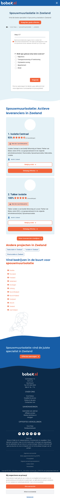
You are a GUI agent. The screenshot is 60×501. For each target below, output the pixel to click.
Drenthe (11, 270)
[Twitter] (23, 434)
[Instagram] (39, 434)
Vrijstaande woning (24, 62)
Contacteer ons (30, 402)
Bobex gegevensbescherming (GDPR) (30, 456)
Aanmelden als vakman (30, 411)
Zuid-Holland (12, 310)
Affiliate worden (30, 413)
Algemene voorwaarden (30, 453)
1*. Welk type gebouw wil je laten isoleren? (29, 54)
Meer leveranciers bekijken (30, 238)
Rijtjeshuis (21, 57)
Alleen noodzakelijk (30, 491)
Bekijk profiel (30, 164)
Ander (19, 68)
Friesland (11, 278)
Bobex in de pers (30, 400)
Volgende (35, 80)
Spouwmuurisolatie (25, 27)
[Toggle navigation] (57, 3)
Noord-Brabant (13, 292)
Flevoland (12, 274)
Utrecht (11, 303)
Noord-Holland (13, 296)
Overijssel (12, 299)
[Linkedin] (35, 434)
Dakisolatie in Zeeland (14, 250)
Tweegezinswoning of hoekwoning (29, 59)
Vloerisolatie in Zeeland (15, 254)
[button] (57, 3)
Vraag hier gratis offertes (30, 22)
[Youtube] (27, 434)
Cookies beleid (30, 464)
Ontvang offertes (30, 171)
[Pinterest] (31, 434)
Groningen (12, 285)
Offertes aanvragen (30, 356)
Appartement (22, 65)
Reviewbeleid (30, 466)
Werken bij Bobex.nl (30, 415)
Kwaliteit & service (30, 398)
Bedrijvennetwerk (30, 428)
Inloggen (30, 417)
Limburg (11, 288)
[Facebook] (19, 434)
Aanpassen (30, 497)
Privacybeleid (30, 458)
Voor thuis (13, 27)
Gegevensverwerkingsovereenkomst (30, 461)
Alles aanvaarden (30, 486)
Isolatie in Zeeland (32, 250)
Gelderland (12, 281)
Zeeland (11, 306)
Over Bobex (30, 396)
